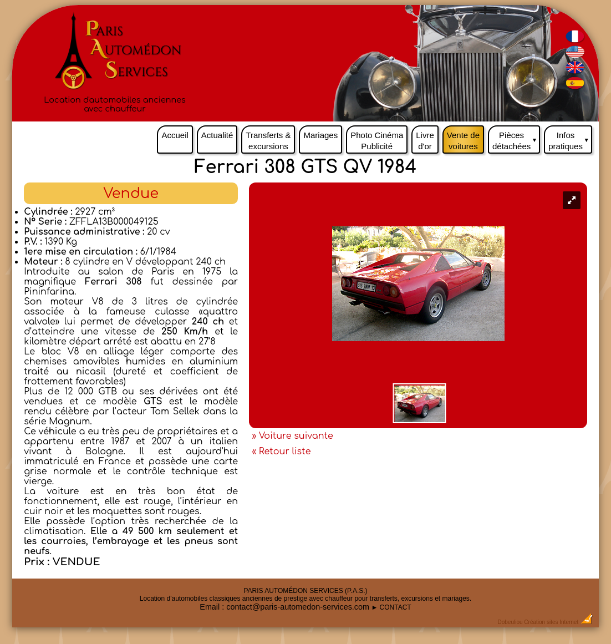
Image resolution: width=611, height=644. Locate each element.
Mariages (320, 135)
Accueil (174, 135)
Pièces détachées (516, 138)
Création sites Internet (551, 622)
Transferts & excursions (268, 140)
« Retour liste (281, 452)
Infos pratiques (570, 138)
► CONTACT (391, 607)
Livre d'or (425, 140)
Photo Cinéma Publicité (376, 140)
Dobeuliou (510, 622)
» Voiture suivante (292, 436)
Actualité (217, 135)
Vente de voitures (463, 140)
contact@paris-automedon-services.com (297, 606)
